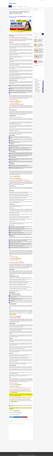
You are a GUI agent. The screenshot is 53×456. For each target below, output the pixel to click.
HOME (9, 0)
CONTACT (14, 0)
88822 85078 (20, 101)
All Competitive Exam (20, 6)
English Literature (14, 6)
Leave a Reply (21, 14)
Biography (26, 6)
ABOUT (11, 0)
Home (10, 6)
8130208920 (16, 101)
